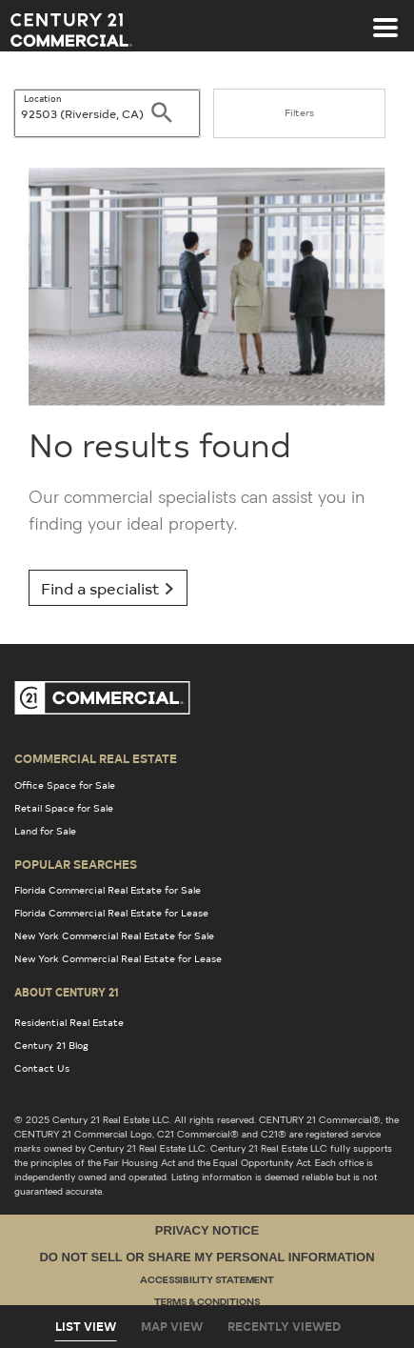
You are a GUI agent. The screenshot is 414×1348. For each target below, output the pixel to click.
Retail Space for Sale (63, 808)
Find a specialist (108, 587)
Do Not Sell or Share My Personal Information (206, 1257)
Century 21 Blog (51, 1045)
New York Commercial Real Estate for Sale (114, 935)
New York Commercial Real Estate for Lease (118, 958)
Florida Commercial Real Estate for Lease (111, 912)
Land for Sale (45, 830)
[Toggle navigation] (385, 18)
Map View (172, 1326)
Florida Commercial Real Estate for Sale (107, 889)
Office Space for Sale (64, 785)
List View (85, 1326)
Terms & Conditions (207, 1303)
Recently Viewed (284, 1326)
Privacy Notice (207, 1230)
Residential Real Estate (69, 1022)
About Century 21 (66, 991)
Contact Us (41, 1068)
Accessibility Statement (207, 1281)
